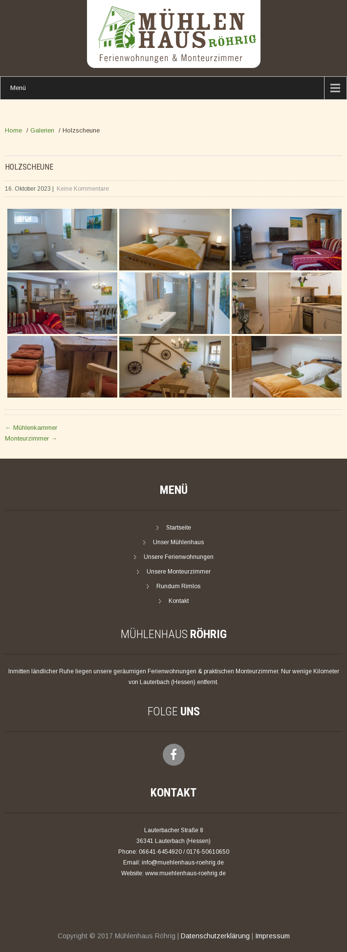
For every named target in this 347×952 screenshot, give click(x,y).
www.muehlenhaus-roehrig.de (185, 873)
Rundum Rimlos (178, 586)
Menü (18, 87)
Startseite (178, 527)
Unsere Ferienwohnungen (179, 556)
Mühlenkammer (31, 427)
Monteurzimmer (31, 438)
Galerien (42, 130)
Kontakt (179, 601)
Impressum (272, 936)
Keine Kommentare (83, 188)
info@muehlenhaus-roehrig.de (183, 862)
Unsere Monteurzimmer (179, 571)
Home (13, 130)
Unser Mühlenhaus (178, 542)
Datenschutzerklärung (215, 936)
